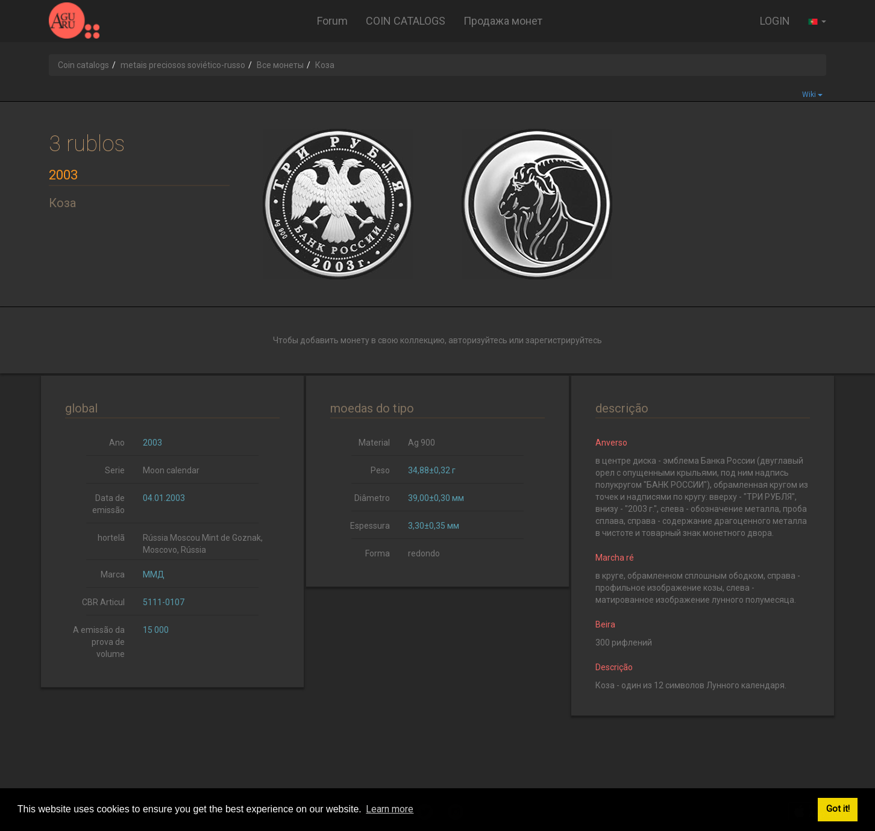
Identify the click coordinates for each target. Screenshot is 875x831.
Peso (380, 470)
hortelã (111, 538)
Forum (332, 20)
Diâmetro (372, 498)
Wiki (812, 94)
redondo (424, 553)
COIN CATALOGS (405, 20)
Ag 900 (421, 442)
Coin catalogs (83, 65)
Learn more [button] (389, 809)
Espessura (370, 526)
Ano (117, 442)
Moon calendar (171, 470)
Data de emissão (108, 504)
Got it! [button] (838, 809)
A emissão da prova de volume (99, 642)
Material (374, 442)
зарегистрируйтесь (563, 340)
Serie (115, 470)
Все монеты (280, 65)
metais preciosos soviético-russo (183, 65)
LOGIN (775, 20)
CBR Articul (103, 602)
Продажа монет (502, 20)
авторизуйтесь (477, 340)
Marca (113, 574)
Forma (377, 553)
